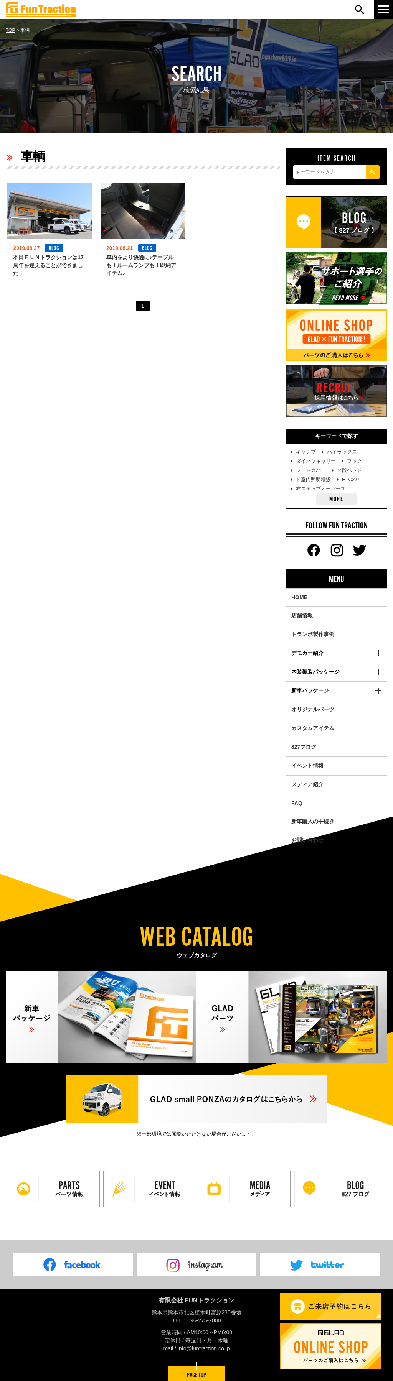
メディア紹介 (307, 784)
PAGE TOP (196, 1373)
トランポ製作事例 (312, 634)
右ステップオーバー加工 (323, 489)
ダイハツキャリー (316, 461)
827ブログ (303, 747)
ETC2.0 (350, 479)
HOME (299, 597)
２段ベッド (349, 470)
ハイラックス (342, 452)
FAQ (296, 803)
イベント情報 (307, 766)
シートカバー (311, 470)
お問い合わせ (307, 840)
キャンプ (306, 452)
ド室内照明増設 (313, 479)
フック (354, 461)
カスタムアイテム (312, 728)
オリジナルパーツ (312, 709)
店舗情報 (302, 615)
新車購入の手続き (312, 821)
